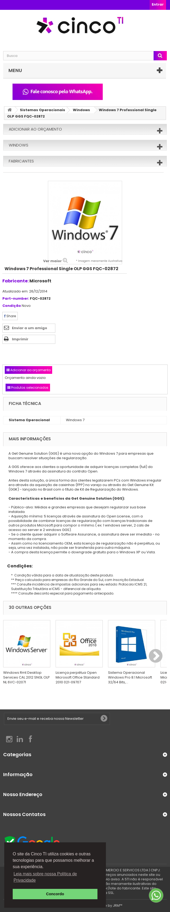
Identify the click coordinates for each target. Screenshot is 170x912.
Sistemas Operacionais (42, 109)
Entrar (158, 4)
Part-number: (15, 298)
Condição (11, 306)
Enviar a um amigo (29, 328)
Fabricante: (15, 281)
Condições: (18, 566)
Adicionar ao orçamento (35, 129)
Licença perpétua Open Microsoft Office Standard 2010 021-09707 (78, 677)
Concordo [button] (55, 894)
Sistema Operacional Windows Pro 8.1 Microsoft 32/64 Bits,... (130, 677)
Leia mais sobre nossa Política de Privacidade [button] (45, 877)
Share (10, 316)
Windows (81, 109)
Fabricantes (21, 161)
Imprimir (20, 339)
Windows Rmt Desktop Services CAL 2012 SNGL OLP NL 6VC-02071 (26, 677)
